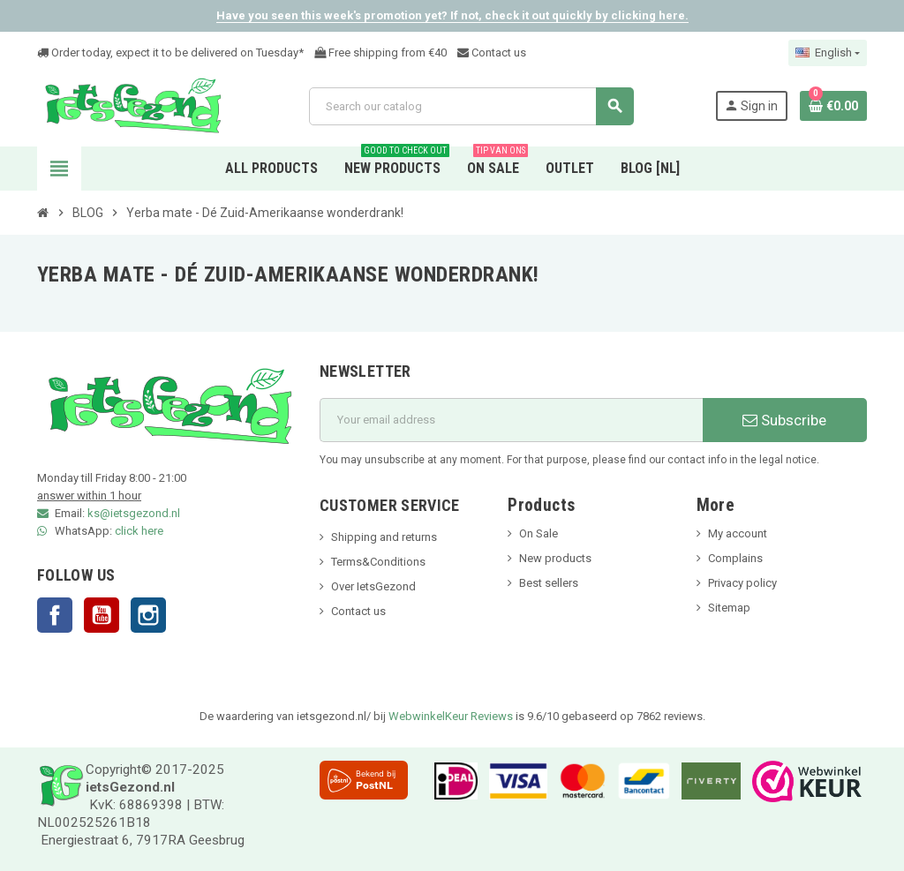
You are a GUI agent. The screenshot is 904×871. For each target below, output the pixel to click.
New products (555, 558)
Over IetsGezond (373, 586)
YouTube (101, 615)
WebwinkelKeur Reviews (450, 716)
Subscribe (784, 420)
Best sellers (548, 582)
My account (737, 533)
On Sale (538, 533)
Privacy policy (742, 582)
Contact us (491, 52)
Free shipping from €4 (377, 52)
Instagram (148, 615)
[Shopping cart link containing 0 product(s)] (833, 106)
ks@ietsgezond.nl (133, 513)
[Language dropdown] (827, 53)
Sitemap (729, 607)
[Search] (471, 106)
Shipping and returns (384, 537)
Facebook (54, 615)
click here (139, 530)
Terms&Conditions (378, 561)
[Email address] (511, 420)
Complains (735, 558)
